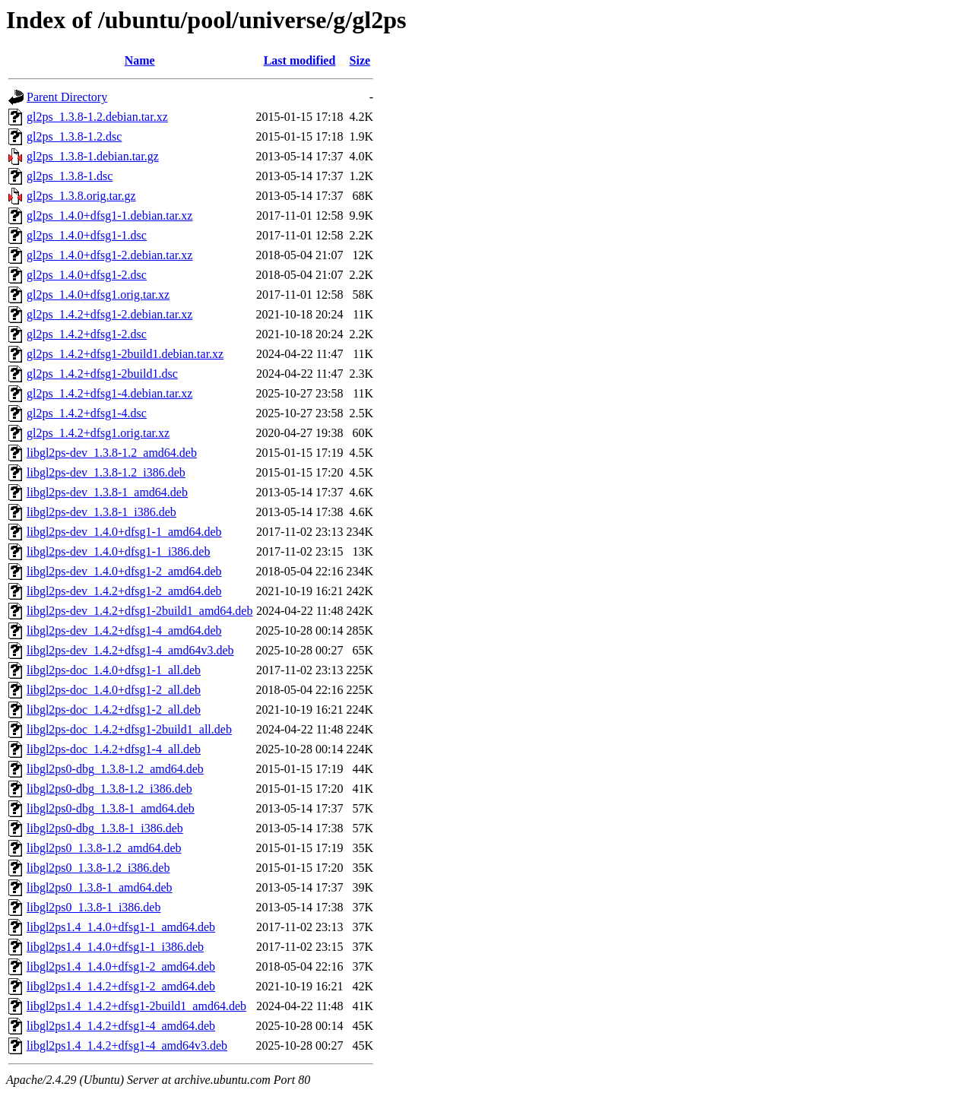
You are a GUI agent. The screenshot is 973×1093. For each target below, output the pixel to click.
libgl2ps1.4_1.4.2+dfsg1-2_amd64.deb (121, 986)
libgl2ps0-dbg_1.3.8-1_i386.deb (105, 828)
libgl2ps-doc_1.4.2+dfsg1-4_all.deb (114, 749)
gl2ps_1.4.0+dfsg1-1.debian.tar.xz (109, 215)
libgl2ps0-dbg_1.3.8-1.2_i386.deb (109, 788)
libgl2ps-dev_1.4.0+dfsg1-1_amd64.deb (124, 531)
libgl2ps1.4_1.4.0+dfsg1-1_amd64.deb (121, 926)
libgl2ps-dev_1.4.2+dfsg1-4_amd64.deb (124, 630)
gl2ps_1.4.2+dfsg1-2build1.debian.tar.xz (125, 353)
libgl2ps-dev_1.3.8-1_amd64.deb (107, 492)
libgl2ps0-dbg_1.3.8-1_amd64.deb (111, 808)
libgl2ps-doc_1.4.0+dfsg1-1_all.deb (114, 670)
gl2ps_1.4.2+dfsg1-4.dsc (87, 413)
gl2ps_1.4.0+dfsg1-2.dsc (87, 274)
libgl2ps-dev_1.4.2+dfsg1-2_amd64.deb (124, 591)
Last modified (300, 60)
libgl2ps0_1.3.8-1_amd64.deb (100, 887)
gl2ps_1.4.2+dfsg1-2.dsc (87, 334)
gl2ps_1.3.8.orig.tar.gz (81, 195)
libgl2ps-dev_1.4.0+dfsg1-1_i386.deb (118, 551)
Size (360, 60)
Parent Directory (67, 96)
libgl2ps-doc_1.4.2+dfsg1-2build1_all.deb (129, 729)
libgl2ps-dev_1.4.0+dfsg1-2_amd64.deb (124, 571)
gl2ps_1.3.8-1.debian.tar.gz (93, 156)
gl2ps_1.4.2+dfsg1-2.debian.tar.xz (109, 314)
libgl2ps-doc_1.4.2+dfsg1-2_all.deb (114, 709)
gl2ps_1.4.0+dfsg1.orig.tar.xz (98, 294)
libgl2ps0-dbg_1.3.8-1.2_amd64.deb (115, 768)
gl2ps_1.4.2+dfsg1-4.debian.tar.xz (109, 393)
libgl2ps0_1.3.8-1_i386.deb (93, 907)
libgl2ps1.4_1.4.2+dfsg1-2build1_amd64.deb (136, 1006)
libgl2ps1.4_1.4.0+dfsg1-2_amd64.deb (121, 966)
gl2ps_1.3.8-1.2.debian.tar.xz (97, 116)
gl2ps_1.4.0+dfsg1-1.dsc (87, 235)
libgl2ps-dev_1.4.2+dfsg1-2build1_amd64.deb (139, 610)
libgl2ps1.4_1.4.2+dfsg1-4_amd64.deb (121, 1025)
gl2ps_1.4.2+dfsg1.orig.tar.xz (98, 432)
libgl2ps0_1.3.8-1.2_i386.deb (98, 867)
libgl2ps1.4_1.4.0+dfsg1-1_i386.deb (115, 946)
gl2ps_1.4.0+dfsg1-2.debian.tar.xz (109, 255)
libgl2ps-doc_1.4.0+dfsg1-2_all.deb (114, 689)
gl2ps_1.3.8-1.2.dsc (74, 136)
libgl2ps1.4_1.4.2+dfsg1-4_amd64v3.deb (127, 1045)
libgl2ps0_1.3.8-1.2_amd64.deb (104, 847)
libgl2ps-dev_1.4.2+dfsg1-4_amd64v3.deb (130, 650)
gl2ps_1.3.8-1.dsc (70, 175)
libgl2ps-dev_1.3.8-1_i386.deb (101, 511)
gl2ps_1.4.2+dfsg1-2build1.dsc (102, 373)
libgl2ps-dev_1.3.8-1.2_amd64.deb (112, 452)
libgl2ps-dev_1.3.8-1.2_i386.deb (106, 472)
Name (140, 60)
